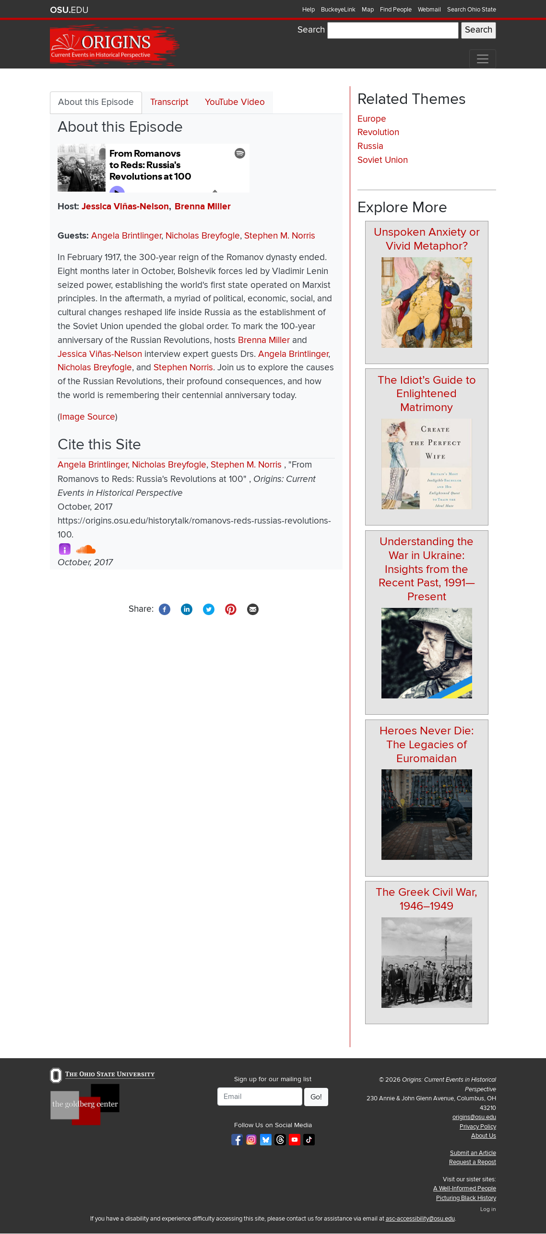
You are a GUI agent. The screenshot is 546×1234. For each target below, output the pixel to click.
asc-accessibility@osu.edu (420, 1219)
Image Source (87, 417)
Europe (371, 119)
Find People (396, 9)
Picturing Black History (466, 1198)
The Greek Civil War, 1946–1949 (426, 899)
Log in (488, 1209)
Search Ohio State (471, 9)
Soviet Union (382, 160)
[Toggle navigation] (482, 59)
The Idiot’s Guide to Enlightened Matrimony (427, 394)
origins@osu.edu (474, 1117)
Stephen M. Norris (279, 235)
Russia (370, 146)
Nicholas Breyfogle (203, 235)
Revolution (378, 132)
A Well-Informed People (464, 1188)
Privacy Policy (478, 1127)
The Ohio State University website (69, 10)
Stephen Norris (183, 367)
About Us (483, 1136)
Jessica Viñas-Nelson (125, 206)
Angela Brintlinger (126, 235)
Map (368, 9)
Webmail (429, 9)
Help (308, 9)
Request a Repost (472, 1162)
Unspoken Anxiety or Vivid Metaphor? (427, 239)
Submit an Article (473, 1153)
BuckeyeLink (338, 9)
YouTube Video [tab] (235, 102)
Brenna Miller (203, 206)
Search (311, 29)
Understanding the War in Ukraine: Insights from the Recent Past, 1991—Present (427, 569)
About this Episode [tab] (96, 102)
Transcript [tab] (169, 102)
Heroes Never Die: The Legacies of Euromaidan (427, 745)
